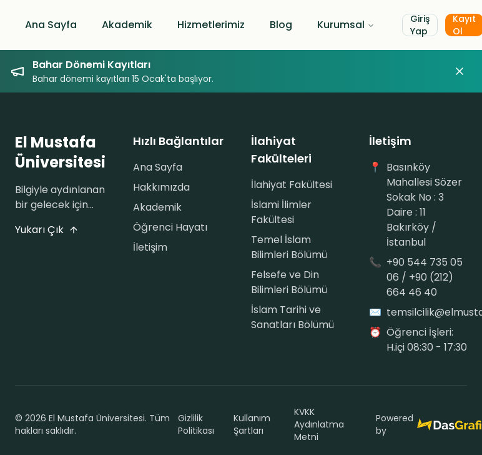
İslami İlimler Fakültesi (281, 212)
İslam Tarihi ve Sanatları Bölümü (292, 317)
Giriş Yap (420, 25)
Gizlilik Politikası (196, 424)
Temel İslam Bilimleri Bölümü (289, 247)
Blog (281, 25)
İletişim (150, 247)
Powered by (421, 424)
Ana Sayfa (51, 25)
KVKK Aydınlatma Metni (319, 424)
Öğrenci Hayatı (170, 227)
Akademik (127, 25)
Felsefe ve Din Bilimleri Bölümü (289, 282)
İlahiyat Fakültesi (291, 185)
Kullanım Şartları (252, 424)
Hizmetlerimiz (211, 25)
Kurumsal (346, 25)
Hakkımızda (161, 187)
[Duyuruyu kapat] (459, 71)
